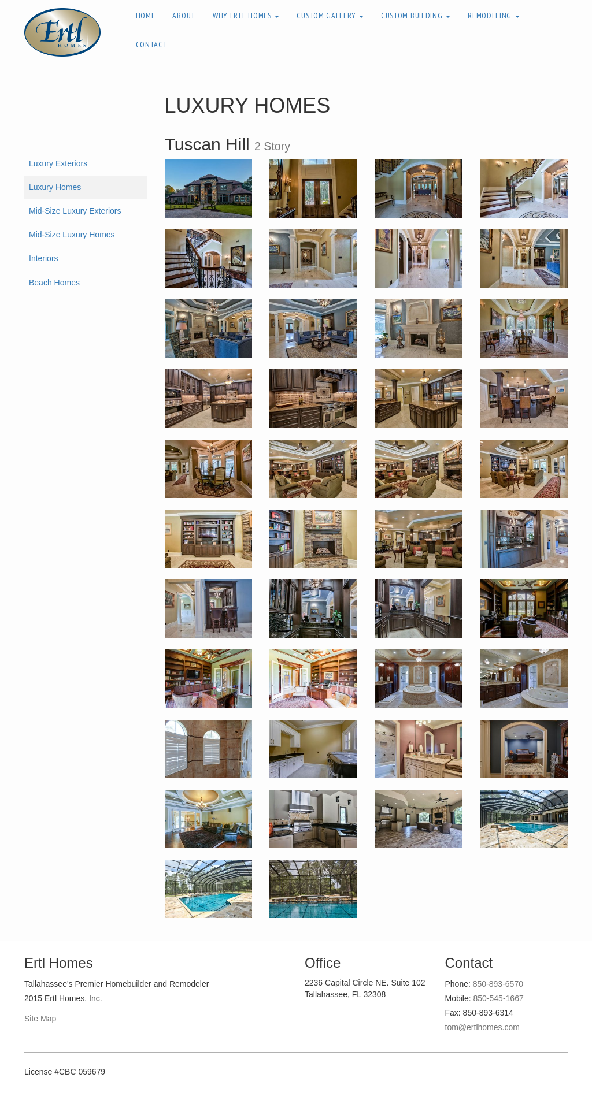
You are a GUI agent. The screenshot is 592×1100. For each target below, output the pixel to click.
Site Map (40, 1018)
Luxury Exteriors (58, 163)
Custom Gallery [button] (330, 15)
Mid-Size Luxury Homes (72, 234)
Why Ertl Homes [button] (246, 15)
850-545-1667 (498, 998)
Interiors (43, 258)
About (183, 15)
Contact (152, 44)
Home (146, 15)
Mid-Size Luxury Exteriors (75, 210)
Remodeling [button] (494, 15)
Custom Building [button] (415, 15)
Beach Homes (54, 282)
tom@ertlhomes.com (482, 1027)
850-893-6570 (498, 983)
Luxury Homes (55, 187)
